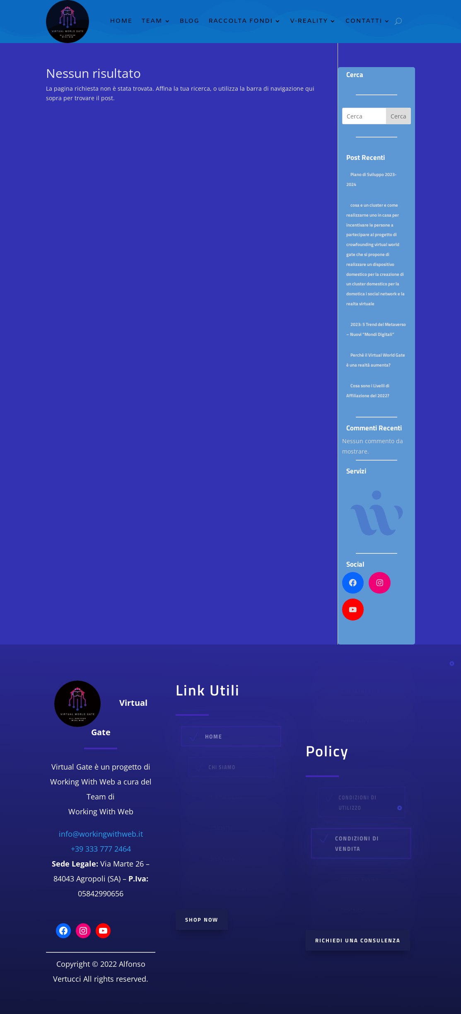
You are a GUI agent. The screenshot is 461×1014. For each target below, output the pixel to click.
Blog (190, 21)
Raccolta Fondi (240, 21)
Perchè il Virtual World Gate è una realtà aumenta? (375, 359)
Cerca (398, 116)
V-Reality (309, 21)
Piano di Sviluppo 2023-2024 (371, 179)
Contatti (363, 21)
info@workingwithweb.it (101, 834)
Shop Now (201, 919)
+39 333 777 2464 (101, 849)
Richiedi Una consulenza (358, 940)
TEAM (151, 21)
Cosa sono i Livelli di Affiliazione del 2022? (367, 390)
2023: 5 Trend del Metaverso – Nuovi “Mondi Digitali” (376, 329)
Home (121, 21)
